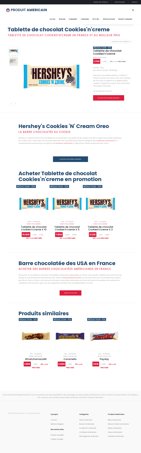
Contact (135, 2)
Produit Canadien (125, 19)
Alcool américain (85, 420)
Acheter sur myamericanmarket (109, 98)
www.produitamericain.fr (71, 278)
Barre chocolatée (99, 57)
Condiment (73, 19)
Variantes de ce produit (121, 42)
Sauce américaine (115, 432)
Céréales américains (116, 436)
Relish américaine (115, 428)
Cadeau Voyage (57, 439)
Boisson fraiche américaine (118, 424)
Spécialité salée (109, 19)
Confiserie (85, 19)
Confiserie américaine (87, 432)
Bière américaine (114, 420)
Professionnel (120, 2)
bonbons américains (64, 143)
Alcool (52, 19)
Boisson (62, 19)
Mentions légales (57, 424)
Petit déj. (95, 19)
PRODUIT (26, 9)
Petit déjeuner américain (88, 436)
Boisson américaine (86, 424)
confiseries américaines (105, 140)
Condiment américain (87, 428)
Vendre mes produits (100, 2)
